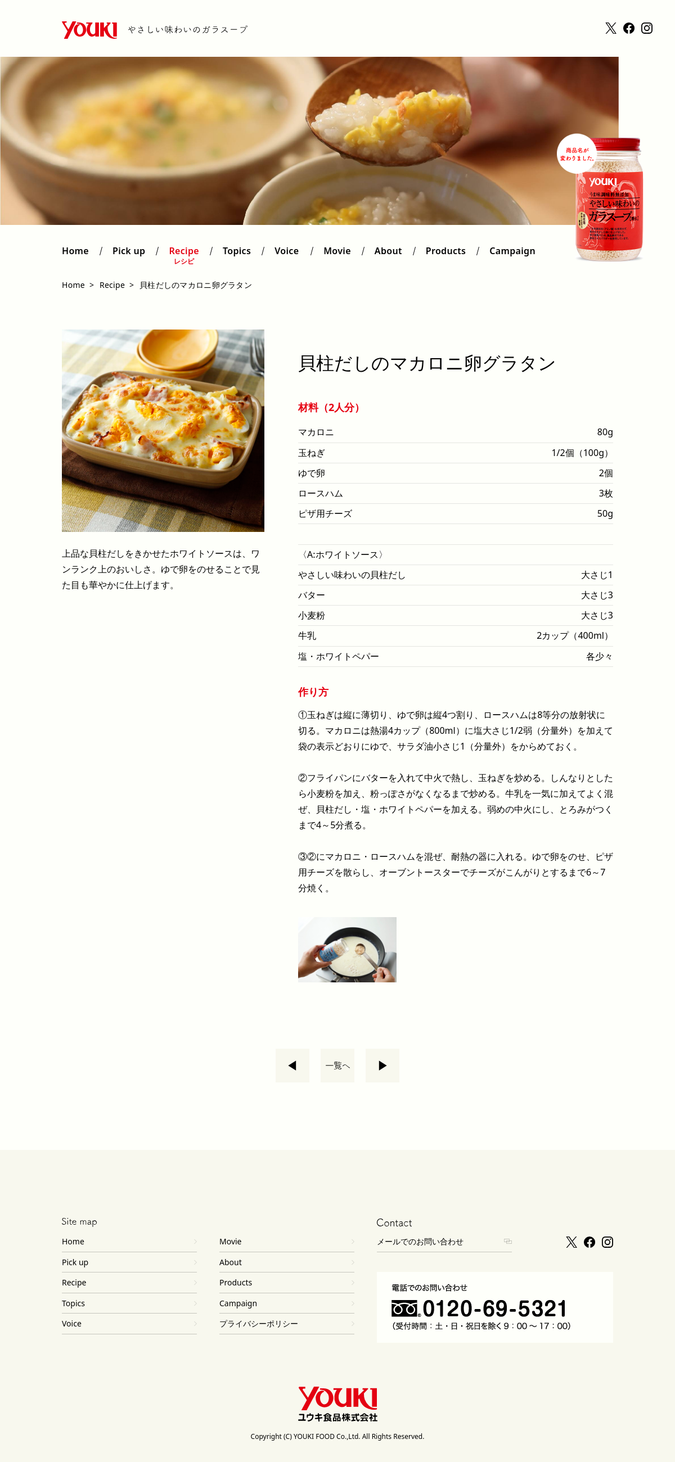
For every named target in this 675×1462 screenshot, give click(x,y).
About (388, 256)
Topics (237, 256)
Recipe (184, 256)
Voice (287, 256)
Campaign (512, 256)
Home (75, 256)
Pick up (128, 256)
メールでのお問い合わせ (420, 1241)
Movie (337, 256)
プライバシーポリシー (258, 1323)
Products (446, 256)
